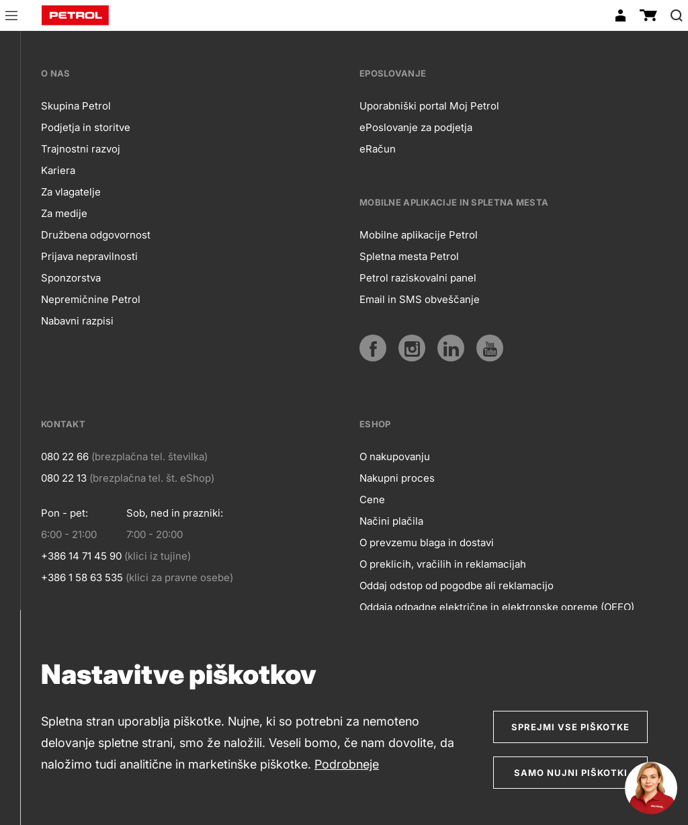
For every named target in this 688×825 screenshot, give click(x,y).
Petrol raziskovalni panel (417, 277)
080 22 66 (65, 456)
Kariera (58, 170)
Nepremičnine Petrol (90, 299)
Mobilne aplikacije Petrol (418, 234)
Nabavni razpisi (77, 320)
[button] (11, 17)
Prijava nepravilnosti (89, 256)
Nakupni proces (397, 478)
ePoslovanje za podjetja (415, 127)
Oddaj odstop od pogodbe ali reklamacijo (456, 585)
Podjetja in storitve (85, 127)
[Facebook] (372, 348)
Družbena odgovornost (95, 234)
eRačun (377, 148)
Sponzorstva (71, 277)
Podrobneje (346, 764)
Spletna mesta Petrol (409, 256)
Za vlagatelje (71, 191)
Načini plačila (391, 521)
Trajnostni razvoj (80, 148)
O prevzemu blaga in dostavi (426, 542)
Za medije (64, 213)
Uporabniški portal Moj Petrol (429, 105)
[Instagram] (411, 348)
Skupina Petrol (76, 105)
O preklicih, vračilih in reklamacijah (442, 564)
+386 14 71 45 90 (81, 556)
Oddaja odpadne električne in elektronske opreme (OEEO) (496, 607)
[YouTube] (489, 348)
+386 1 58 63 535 (82, 577)
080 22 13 (64, 478)
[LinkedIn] (450, 348)
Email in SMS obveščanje (419, 299)
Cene (372, 499)
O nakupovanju (394, 456)
